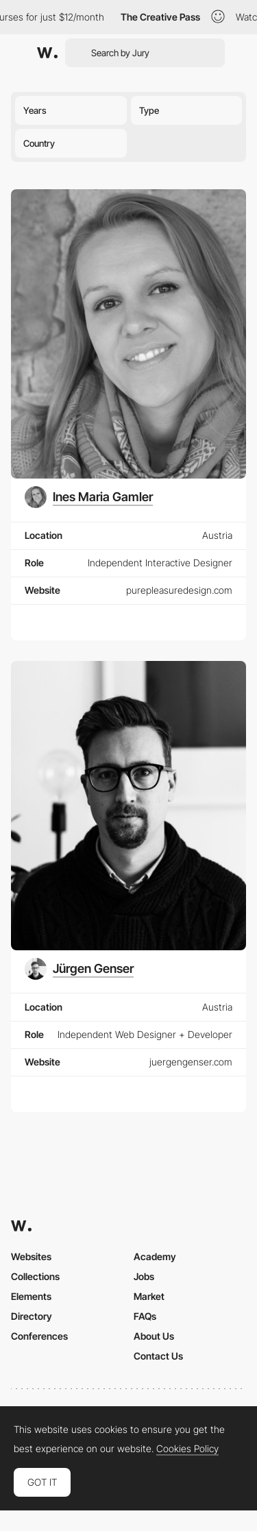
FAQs (145, 1316)
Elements (31, 1296)
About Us (154, 1336)
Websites (31, 1256)
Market (149, 1296)
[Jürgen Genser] (79, 969)
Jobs (144, 1276)
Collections (35, 1276)
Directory (31, 1316)
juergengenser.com (190, 1062)
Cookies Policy (187, 1449)
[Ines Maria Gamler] (89, 497)
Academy (155, 1256)
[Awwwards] (47, 52)
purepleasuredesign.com (179, 590)
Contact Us (158, 1356)
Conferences (39, 1336)
